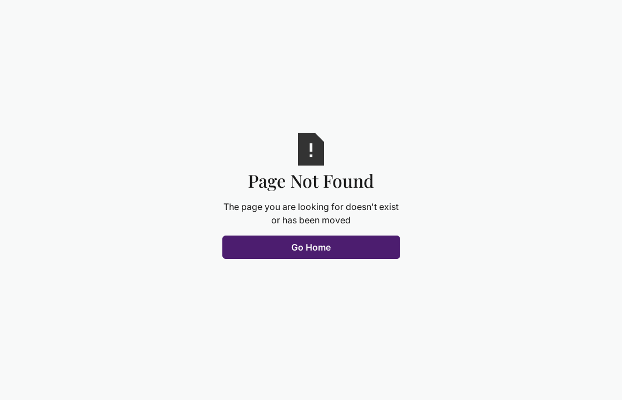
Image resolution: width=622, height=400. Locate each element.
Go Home (311, 247)
